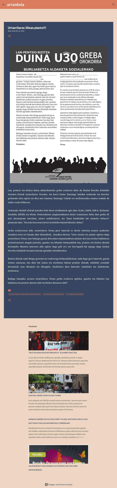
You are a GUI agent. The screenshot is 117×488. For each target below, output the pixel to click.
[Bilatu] (27, 5)
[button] (9, 36)
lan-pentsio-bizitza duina (53, 294)
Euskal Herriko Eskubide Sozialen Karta (24, 294)
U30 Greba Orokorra (74, 294)
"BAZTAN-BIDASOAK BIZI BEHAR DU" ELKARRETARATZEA (53, 353)
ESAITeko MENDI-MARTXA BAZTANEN (45, 396)
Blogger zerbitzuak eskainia (58, 484)
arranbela (15, 4)
